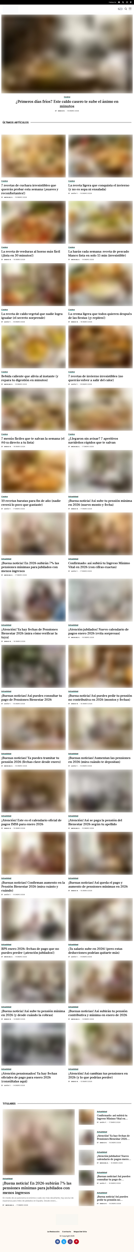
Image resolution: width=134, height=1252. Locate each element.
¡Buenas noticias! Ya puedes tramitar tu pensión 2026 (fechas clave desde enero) (31, 760)
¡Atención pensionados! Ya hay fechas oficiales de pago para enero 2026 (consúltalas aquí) (29, 1077)
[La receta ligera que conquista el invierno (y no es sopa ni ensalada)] (100, 156)
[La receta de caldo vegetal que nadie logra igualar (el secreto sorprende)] (33, 284)
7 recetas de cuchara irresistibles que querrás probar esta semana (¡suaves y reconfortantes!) (29, 189)
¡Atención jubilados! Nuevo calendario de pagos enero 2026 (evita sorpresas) (98, 631)
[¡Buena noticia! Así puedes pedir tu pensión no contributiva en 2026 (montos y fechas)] (100, 666)
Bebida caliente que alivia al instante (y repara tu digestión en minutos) (29, 378)
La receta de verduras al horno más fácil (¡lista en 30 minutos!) (30, 253)
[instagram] (127, 2)
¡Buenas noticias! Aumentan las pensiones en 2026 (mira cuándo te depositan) (99, 760)
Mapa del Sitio (80, 1232)
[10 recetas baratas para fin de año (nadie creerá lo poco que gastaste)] (33, 471)
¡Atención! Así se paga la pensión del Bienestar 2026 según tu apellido (95, 822)
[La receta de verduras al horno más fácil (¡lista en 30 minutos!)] (33, 222)
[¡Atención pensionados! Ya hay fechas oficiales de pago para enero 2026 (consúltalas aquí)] (33, 1044)
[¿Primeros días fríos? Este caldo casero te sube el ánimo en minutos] (67, 54)
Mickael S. (8, 197)
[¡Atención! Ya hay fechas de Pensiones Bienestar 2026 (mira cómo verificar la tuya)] (33, 600)
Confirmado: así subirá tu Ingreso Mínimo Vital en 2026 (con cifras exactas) (99, 565)
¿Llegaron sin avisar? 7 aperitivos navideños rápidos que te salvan (93, 440)
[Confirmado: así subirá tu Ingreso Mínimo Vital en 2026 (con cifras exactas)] (100, 533)
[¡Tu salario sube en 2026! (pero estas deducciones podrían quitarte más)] (100, 919)
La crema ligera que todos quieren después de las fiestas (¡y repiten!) (100, 316)
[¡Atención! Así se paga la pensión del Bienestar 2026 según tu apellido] (100, 790)
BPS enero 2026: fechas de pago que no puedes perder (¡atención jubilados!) (30, 951)
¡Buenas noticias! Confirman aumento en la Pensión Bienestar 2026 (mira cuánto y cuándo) (33, 887)
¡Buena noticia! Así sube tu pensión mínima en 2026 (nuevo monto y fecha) (100, 503)
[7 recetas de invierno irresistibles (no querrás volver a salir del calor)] (100, 346)
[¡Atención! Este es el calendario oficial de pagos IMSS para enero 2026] (33, 790)
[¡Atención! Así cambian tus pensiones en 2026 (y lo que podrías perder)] (100, 1044)
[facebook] (119, 2)
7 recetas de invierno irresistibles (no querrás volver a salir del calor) (95, 378)
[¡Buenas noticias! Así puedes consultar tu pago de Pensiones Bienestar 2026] (33, 666)
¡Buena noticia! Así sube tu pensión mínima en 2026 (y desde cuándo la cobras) (33, 1013)
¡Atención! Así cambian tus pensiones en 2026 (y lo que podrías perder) (98, 1075)
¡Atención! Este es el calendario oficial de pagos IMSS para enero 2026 (31, 822)
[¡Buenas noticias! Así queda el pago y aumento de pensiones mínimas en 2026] (100, 853)
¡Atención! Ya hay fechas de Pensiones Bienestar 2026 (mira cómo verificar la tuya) (29, 633)
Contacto (66, 1232)
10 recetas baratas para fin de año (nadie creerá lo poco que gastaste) (31, 503)
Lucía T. (74, 193)
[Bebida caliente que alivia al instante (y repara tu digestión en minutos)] (33, 346)
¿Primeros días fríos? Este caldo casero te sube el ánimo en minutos (67, 104)
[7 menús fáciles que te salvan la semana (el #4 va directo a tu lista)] (33, 409)
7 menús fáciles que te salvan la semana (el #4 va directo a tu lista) (32, 440)
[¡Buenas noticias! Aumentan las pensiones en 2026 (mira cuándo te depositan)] (100, 728)
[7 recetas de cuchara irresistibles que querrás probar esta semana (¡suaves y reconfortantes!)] (33, 156)
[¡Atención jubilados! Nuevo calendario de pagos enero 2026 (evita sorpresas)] (100, 600)
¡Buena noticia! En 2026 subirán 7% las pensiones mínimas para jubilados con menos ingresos (30, 567)
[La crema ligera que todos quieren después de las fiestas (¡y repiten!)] (100, 284)
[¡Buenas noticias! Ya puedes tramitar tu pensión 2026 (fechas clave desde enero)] (33, 728)
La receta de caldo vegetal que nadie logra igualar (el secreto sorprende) (32, 316)
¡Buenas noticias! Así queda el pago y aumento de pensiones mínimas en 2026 (98, 885)
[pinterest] (130, 2)
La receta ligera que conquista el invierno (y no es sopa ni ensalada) (98, 187)
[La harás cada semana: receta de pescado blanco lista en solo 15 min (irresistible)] (100, 222)
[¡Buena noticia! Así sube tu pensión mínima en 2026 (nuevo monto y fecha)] (100, 471)
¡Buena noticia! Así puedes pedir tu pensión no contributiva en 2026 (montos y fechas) (100, 698)
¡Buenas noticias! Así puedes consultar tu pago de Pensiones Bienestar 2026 (31, 698)
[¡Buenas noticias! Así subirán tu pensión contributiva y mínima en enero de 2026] (100, 981)
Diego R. (61, 111)
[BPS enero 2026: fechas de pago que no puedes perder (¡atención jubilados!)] (33, 919)
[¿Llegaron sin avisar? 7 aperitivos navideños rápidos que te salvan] (100, 409)
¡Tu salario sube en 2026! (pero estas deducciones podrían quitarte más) (95, 951)
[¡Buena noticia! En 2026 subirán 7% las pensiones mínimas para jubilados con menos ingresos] (33, 533)
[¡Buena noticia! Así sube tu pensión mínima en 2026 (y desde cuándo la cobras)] (33, 981)
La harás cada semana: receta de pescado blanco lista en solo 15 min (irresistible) (98, 253)
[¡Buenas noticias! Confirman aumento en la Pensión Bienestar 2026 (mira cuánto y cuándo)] (33, 853)
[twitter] (123, 2)
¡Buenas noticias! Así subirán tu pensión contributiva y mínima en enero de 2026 (97, 1013)
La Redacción (53, 1232)
